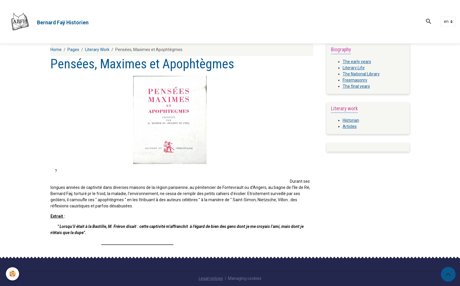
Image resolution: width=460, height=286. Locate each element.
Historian (351, 120)
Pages (73, 49)
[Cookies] (12, 273)
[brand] (46, 21)
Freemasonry (355, 80)
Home (56, 49)
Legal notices (211, 278)
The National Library (361, 74)
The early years (357, 61)
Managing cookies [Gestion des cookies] (244, 278)
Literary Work (97, 49)
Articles (350, 126)
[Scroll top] (448, 274)
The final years (356, 86)
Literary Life (354, 67)
